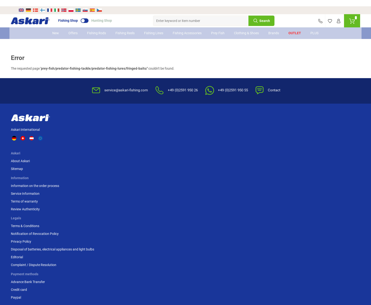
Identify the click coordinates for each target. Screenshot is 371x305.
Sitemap (91, 131)
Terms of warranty (145, 139)
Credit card (281, 131)
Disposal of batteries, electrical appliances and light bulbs (238, 149)
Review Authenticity (146, 146)
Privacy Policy (226, 139)
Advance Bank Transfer (290, 123)
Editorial (222, 159)
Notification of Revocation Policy (240, 131)
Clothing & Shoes (246, 27)
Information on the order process (156, 123)
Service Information (146, 131)
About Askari (94, 123)
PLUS (315, 27)
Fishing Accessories (187, 27)
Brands (274, 27)
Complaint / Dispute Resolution (239, 167)
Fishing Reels (125, 27)
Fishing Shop (75, 14)
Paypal (278, 139)
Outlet (295, 27)
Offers (73, 27)
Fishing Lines (153, 27)
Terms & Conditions (230, 123)
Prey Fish (218, 27)
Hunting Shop (109, 14)
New (56, 27)
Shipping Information (150, 255)
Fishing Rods (96, 27)
